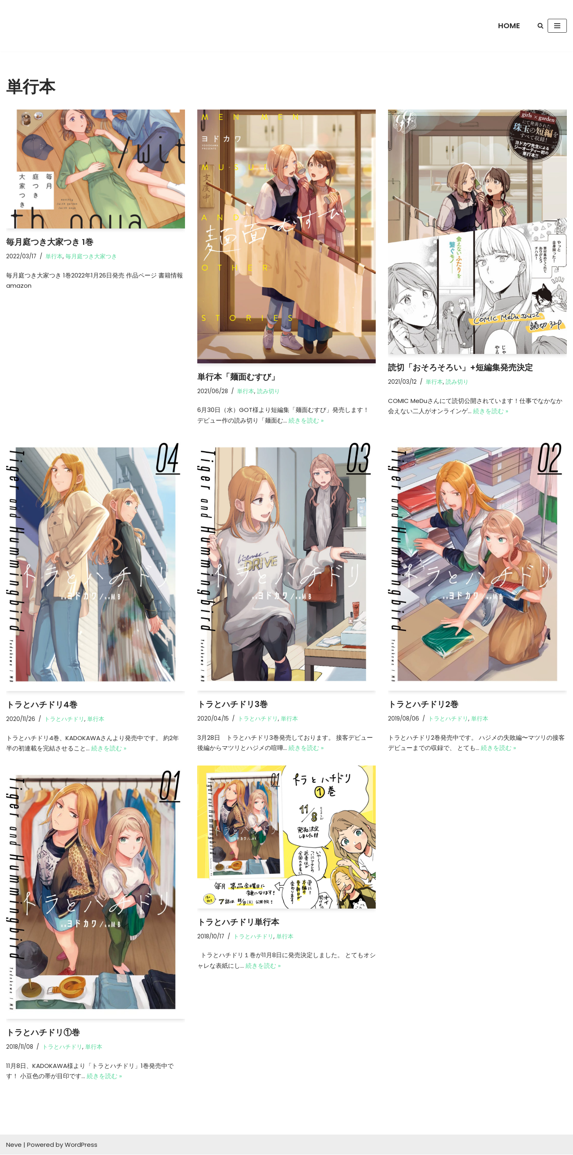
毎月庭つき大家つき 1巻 (49, 242)
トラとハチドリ (64, 719)
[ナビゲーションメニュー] (557, 26)
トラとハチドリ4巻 (41, 704)
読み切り (268, 391)
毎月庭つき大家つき (91, 256)
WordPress (81, 1145)
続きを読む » (306, 420)
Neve (14, 1145)
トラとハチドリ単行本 (238, 922)
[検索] (540, 25)
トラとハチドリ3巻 (232, 704)
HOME (509, 25)
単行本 (54, 256)
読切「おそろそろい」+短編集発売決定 (460, 367)
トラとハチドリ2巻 (423, 704)
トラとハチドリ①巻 (43, 1033)
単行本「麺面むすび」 (238, 377)
